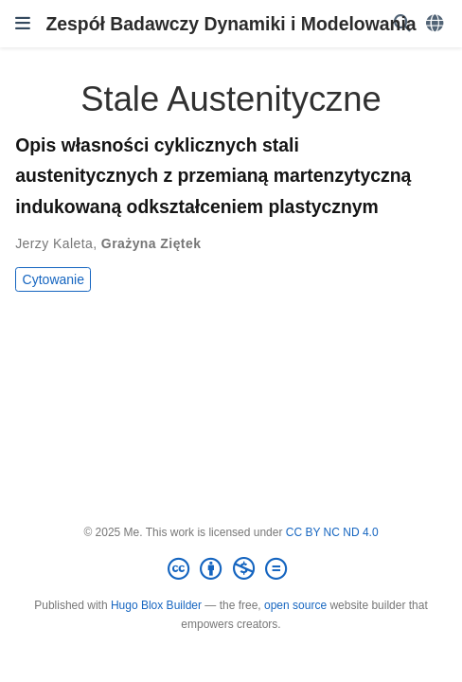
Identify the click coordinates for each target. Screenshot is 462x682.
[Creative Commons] (231, 569)
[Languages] (436, 24)
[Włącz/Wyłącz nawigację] (22, 23)
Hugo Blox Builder (156, 605)
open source (295, 605)
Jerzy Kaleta (54, 243)
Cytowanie (53, 279)
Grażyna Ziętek (151, 243)
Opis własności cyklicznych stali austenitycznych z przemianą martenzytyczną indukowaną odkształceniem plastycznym (213, 175)
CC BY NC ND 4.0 (332, 532)
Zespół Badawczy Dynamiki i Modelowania (230, 23)
